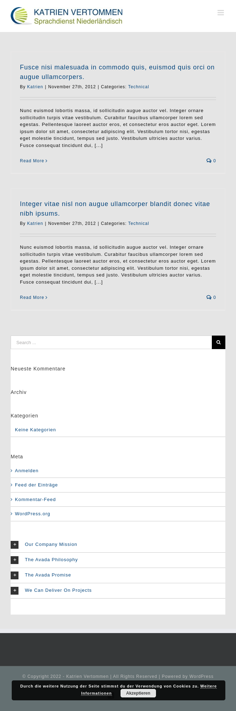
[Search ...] (111, 342)
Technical (138, 86)
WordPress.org (32, 513)
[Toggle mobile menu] (221, 12)
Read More (32, 160)
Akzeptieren (138, 693)
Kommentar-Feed (35, 499)
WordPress (201, 676)
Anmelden (27, 470)
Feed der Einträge (36, 485)
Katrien (35, 86)
